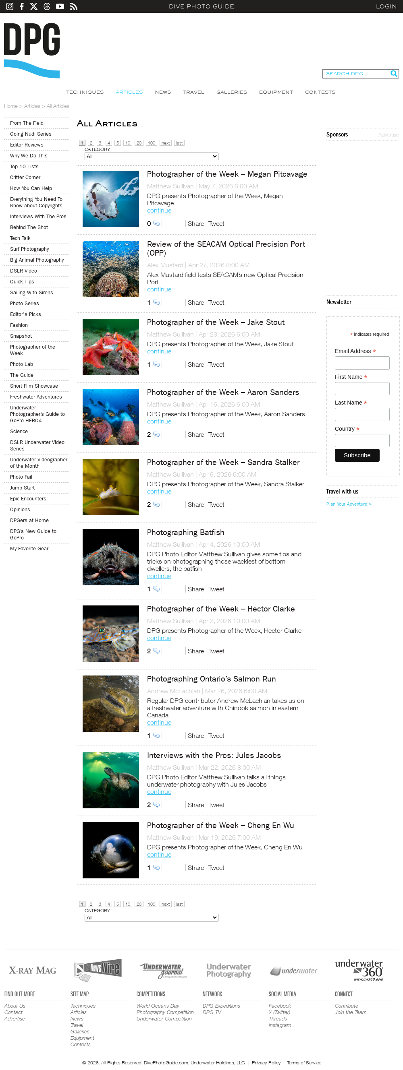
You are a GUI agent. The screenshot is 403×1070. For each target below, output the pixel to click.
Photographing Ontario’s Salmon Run (211, 679)
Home (11, 106)
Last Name (351, 403)
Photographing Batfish (185, 532)
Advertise (388, 134)
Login (386, 6)
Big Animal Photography (37, 260)
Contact (13, 1012)
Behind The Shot (29, 227)
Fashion (19, 325)
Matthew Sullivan (170, 186)
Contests (320, 92)
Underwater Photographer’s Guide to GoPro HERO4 (37, 414)
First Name (351, 377)
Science (19, 431)
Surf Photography (29, 249)
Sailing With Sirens (31, 292)
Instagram (280, 1025)
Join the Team (351, 1012)
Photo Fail (21, 477)
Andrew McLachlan (173, 690)
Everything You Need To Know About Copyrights (36, 202)
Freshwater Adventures (36, 397)
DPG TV (212, 1012)
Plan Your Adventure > (349, 504)
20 (139, 142)
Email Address (355, 351)
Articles (129, 92)
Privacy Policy (266, 1063)
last (179, 142)
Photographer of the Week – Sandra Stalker (223, 462)
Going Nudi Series (31, 134)
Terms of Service (304, 1063)
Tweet (216, 223)
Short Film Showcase (34, 386)
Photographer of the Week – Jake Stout (216, 322)
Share (196, 223)
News (163, 92)
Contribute (346, 1005)
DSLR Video (23, 271)
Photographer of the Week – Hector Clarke (221, 608)
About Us (14, 1005)
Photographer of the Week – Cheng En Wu (220, 825)
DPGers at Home (29, 520)
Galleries (231, 92)
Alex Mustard (165, 265)
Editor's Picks (25, 314)
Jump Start (22, 488)
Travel (193, 92)
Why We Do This (29, 156)
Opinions (20, 509)
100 (151, 142)
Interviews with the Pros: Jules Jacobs (214, 755)
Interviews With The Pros (38, 216)
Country (347, 429)
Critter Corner (25, 177)
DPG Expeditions (221, 1005)
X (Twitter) (279, 1012)
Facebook (280, 1005)
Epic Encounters (28, 499)
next (166, 142)
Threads (278, 1018)
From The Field (27, 123)
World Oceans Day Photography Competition (165, 1008)
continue (159, 210)
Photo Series (24, 303)
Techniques (85, 92)
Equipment (276, 92)
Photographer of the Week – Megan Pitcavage (227, 174)
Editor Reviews (27, 145)
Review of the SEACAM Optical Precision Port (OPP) (226, 249)
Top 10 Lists (24, 166)
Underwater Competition (164, 1018)
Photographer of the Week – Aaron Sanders (223, 392)
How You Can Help (31, 188)
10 (127, 142)
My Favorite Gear (29, 548)
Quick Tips (22, 282)
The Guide (21, 375)
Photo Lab (21, 364)
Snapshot (21, 336)
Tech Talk (20, 238)
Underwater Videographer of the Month (38, 463)
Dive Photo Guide (201, 6)
